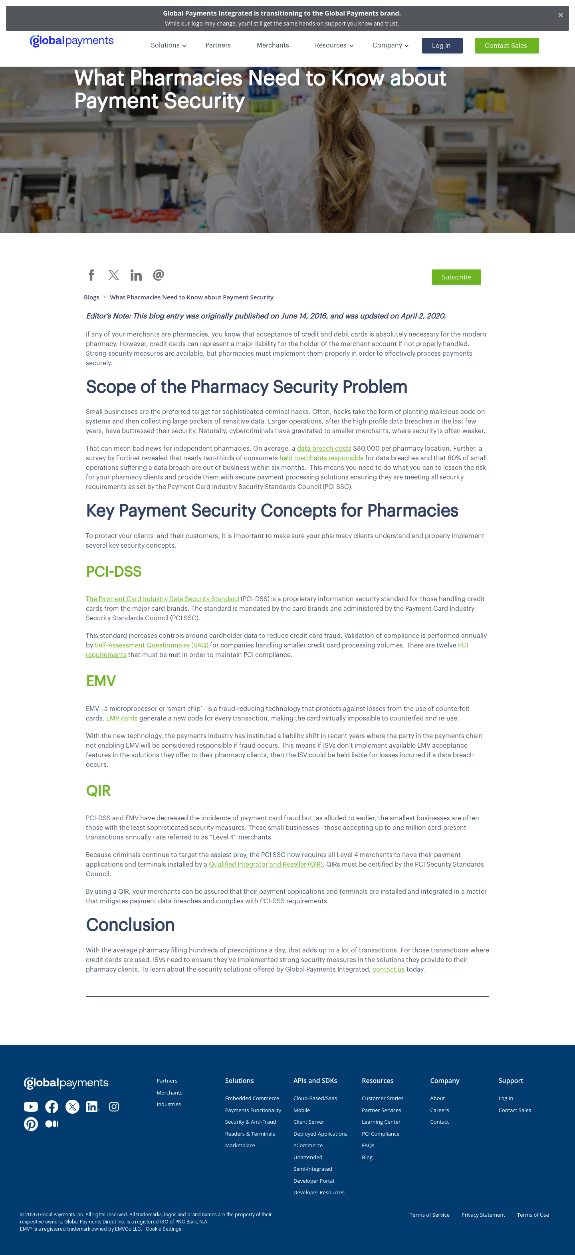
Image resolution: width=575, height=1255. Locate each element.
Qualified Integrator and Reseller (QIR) (266, 864)
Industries (169, 1104)
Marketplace (240, 1145)
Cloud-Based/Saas (315, 1098)
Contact (439, 1121)
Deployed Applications (320, 1133)
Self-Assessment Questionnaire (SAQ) (151, 645)
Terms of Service (430, 1214)
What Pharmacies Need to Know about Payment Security (192, 297)
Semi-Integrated (312, 1168)
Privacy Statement (483, 1214)
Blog (367, 1157)
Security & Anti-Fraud (250, 1121)
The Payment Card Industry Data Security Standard (162, 599)
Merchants (273, 45)
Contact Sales (506, 46)
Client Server (308, 1121)
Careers (439, 1110)
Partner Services (381, 1110)
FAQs (368, 1145)
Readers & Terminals (250, 1133)
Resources (331, 45)
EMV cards (122, 718)
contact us (389, 969)
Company (387, 45)
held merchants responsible (322, 458)
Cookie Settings (163, 1229)
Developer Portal (313, 1180)
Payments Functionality (253, 1110)
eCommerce (308, 1145)
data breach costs (324, 448)
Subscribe (456, 277)
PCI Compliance (380, 1133)
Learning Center (381, 1121)
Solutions (165, 45)
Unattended (307, 1157)
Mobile (301, 1110)
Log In (441, 46)
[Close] (561, 14)
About (437, 1098)
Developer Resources (319, 1192)
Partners (218, 45)
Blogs (91, 297)
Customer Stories (383, 1098)
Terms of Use (533, 1214)
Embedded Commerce (252, 1098)
